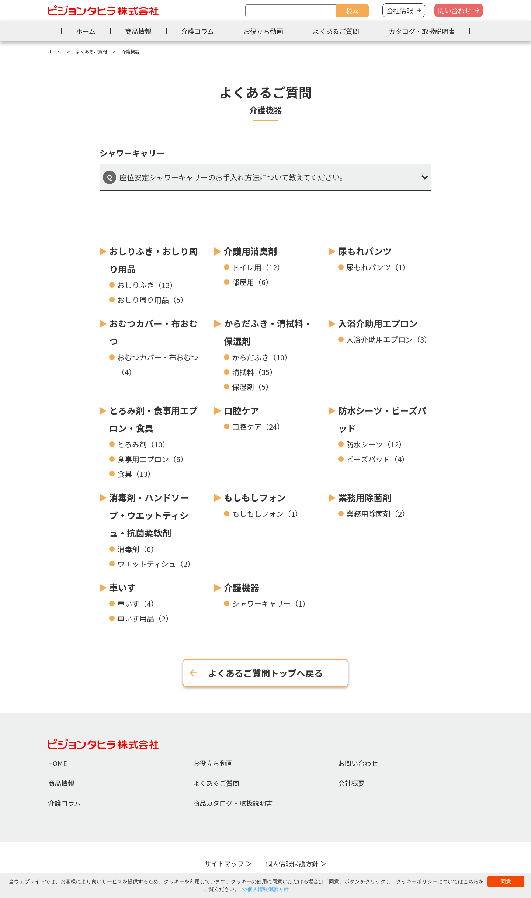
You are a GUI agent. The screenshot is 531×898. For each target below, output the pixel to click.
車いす (122, 587)
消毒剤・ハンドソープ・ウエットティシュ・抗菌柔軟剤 (149, 515)
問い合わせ (454, 10)
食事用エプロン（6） (152, 459)
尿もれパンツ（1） (378, 267)
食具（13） (136, 473)
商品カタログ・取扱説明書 (233, 803)
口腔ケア (241, 410)
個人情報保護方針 (292, 863)
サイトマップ (224, 863)
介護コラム (197, 31)
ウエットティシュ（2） (156, 563)
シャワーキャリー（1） (271, 603)
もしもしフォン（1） (267, 513)
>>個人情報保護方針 (264, 889)
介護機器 (241, 587)
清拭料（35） (254, 372)
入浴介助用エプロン (378, 323)
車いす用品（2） (145, 618)
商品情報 (138, 31)
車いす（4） (137, 603)
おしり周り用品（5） (152, 299)
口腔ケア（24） (258, 426)
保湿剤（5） (252, 386)
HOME (57, 763)
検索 (352, 10)
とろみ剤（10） (143, 444)
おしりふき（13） (147, 285)
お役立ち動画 (263, 31)
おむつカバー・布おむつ (153, 332)
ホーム (86, 31)
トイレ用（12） (258, 267)
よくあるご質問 (336, 31)
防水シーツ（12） (376, 444)
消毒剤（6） (137, 549)
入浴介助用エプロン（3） (388, 339)
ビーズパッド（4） (377, 459)
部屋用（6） (252, 282)
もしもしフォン (255, 497)
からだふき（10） (262, 357)
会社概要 (351, 783)
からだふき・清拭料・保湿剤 (268, 332)
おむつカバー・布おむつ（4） (157, 364)
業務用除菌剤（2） (377, 513)
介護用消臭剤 (250, 251)
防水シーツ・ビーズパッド (382, 419)
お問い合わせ (358, 763)
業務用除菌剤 (364, 497)
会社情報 (399, 10)
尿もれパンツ (365, 251)
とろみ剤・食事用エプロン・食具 (153, 419)
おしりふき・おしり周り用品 (153, 260)
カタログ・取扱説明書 (422, 31)
